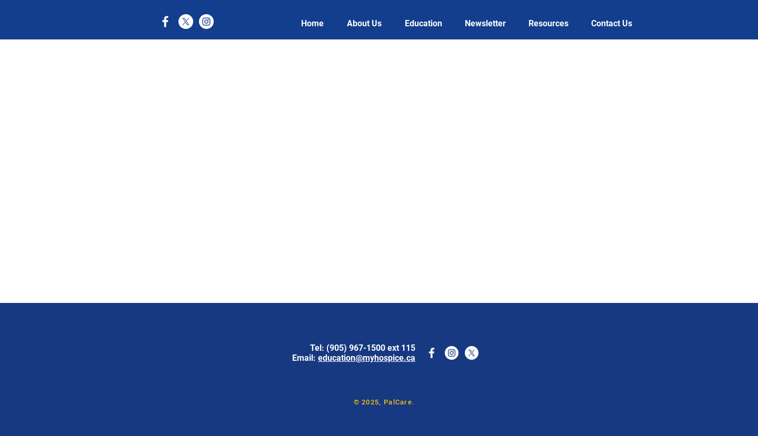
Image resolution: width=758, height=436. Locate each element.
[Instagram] (206, 21)
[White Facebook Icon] (165, 21)
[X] (185, 21)
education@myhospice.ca (366, 358)
